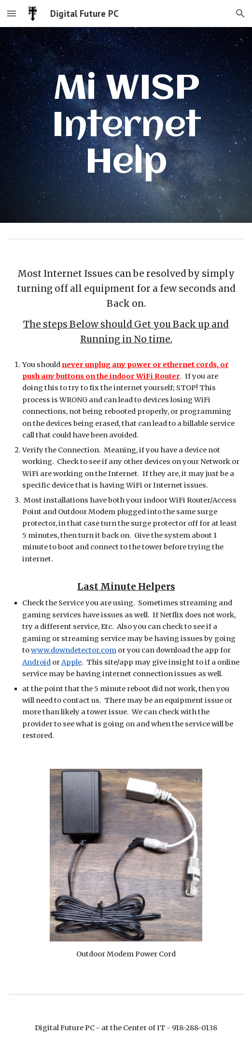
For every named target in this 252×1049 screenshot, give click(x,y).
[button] (11, 13)
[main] (126, 125)
